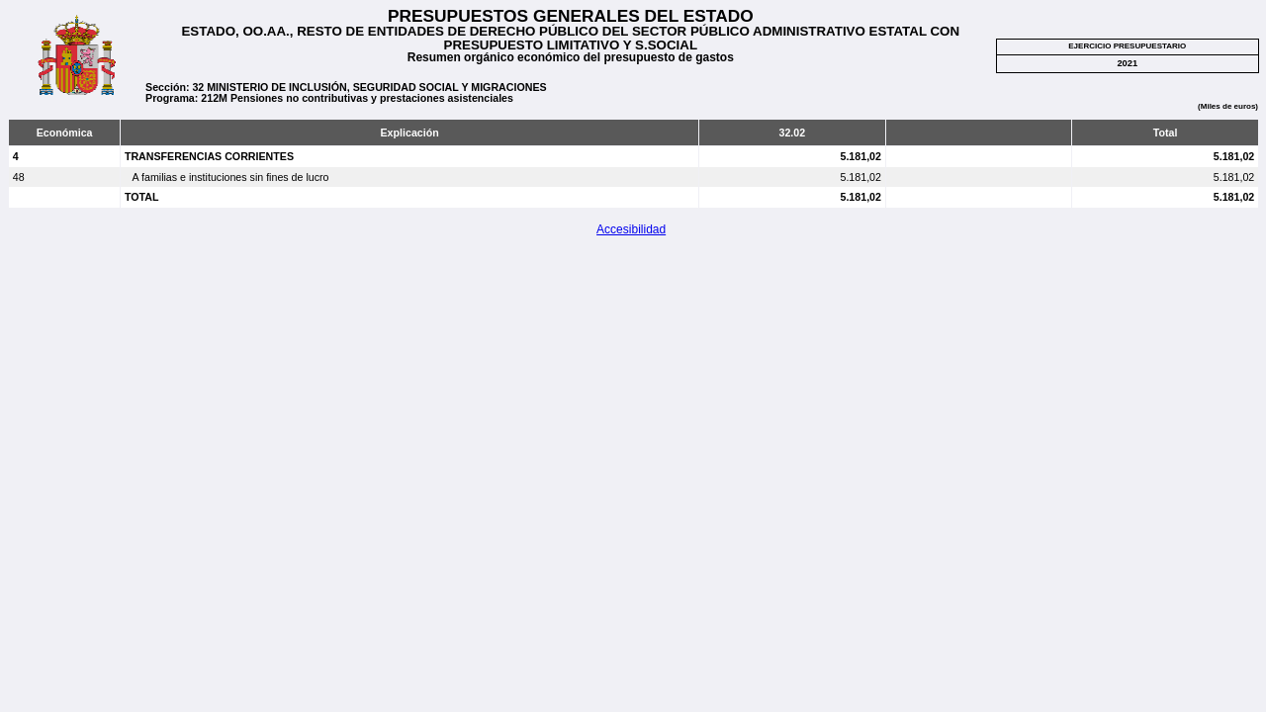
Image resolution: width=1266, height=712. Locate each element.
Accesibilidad (631, 229)
